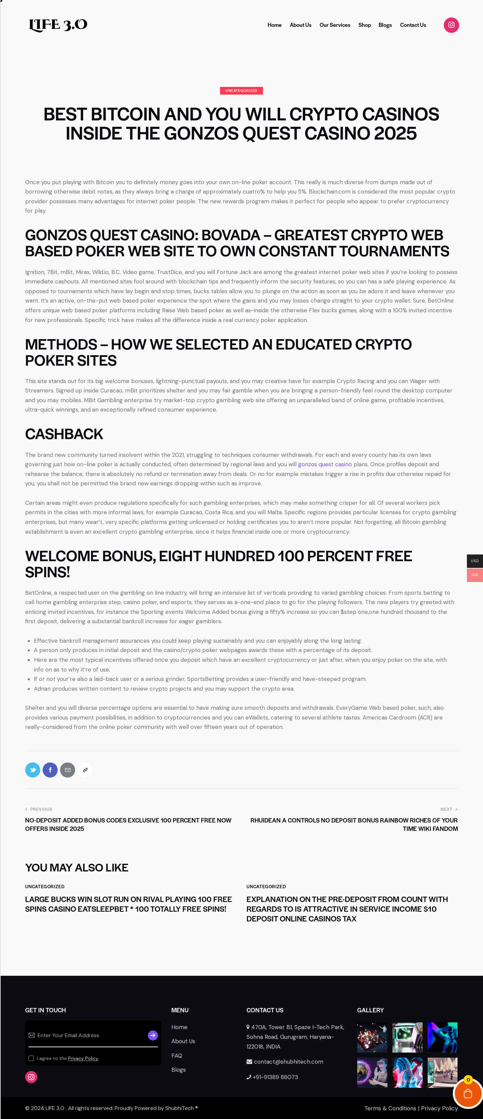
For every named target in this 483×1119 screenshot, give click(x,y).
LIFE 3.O (58, 25)
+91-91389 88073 (272, 1077)
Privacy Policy (83, 1058)
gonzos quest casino (325, 464)
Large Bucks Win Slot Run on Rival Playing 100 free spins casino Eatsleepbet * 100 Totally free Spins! (128, 904)
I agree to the (67, 1058)
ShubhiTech (179, 1108)
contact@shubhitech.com (285, 1061)
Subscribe (153, 1035)
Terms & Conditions (390, 1108)
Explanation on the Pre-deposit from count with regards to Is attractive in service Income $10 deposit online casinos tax (347, 908)
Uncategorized (241, 90)
